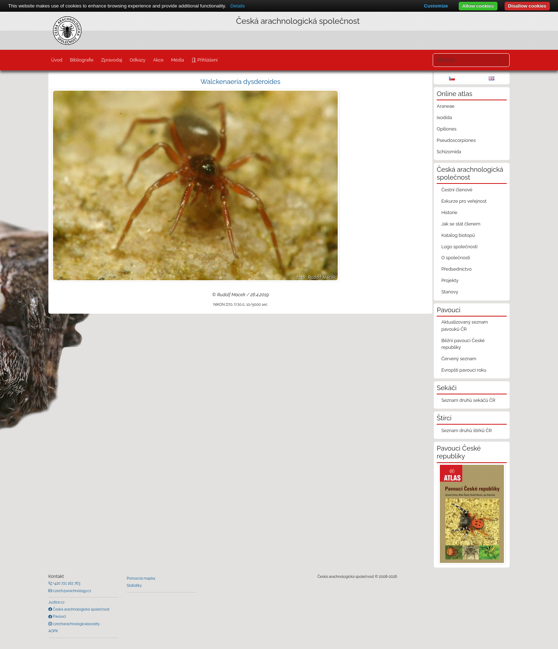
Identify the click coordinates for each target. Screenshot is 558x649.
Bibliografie (81, 60)
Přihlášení (206, 60)
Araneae (445, 106)
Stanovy (449, 291)
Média (177, 60)
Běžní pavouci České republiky (463, 344)
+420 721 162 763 (66, 583)
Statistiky (134, 585)
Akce (158, 60)
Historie (449, 212)
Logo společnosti (459, 246)
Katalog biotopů (458, 235)
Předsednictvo (456, 269)
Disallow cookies (527, 6)
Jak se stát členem (460, 224)
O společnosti (455, 257)
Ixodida (444, 117)
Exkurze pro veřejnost (463, 201)
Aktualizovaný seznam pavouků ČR (464, 325)
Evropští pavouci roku (463, 370)
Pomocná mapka (141, 578)
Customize (436, 6)
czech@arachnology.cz (71, 591)
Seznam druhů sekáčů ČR (468, 400)
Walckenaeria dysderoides (240, 81)
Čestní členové (456, 189)
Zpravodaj (111, 60)
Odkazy (138, 60)
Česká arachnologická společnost (80, 609)
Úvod (56, 60)
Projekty (449, 280)
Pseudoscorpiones (456, 140)
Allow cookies (478, 6)
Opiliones (446, 129)
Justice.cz (56, 602)
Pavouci (59, 616)
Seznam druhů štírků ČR (466, 430)
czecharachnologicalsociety (76, 624)
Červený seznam (458, 358)
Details (237, 6)
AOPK (53, 631)
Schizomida (449, 151)
